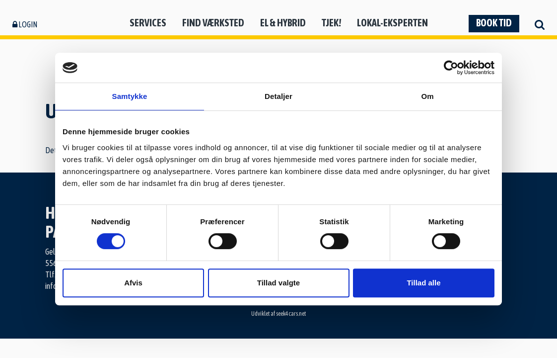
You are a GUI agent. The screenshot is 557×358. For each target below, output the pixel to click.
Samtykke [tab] (129, 96)
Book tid (494, 22)
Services (148, 22)
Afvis (133, 282)
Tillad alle (423, 282)
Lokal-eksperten (392, 22)
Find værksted (213, 22)
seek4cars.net (291, 313)
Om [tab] (427, 96)
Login (24, 24)
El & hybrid (283, 22)
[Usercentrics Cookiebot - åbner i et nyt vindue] (451, 67)
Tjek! (331, 22)
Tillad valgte (278, 282)
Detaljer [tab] (278, 96)
